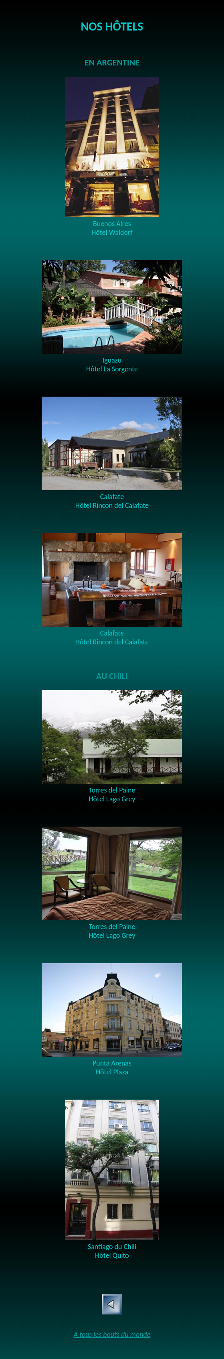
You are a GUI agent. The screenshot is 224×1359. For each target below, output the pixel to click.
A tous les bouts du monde (112, 1334)
